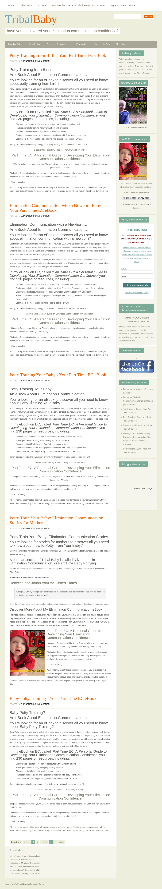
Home (11, 5)
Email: (123, 277)
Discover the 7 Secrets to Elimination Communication (78, 5)
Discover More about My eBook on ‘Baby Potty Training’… (60, 789)
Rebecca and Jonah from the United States (43, 583)
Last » (61, 842)
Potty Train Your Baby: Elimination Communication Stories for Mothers (56, 520)
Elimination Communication (58, 44)
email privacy (143, 293)
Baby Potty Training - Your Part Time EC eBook (53, 698)
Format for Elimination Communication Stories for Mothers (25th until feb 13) (138, 401)
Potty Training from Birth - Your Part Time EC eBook (58, 55)
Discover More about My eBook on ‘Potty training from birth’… (60, 150)
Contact (42, 5)
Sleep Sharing (122, 44)
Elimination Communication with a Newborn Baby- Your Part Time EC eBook (56, 208)
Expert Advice (82, 44)
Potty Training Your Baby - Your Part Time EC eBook (58, 374)
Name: (124, 268)
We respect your (131, 293)
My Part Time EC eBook (124, 5)
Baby (45, 19)
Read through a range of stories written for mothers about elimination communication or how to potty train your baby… (60, 604)
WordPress (18, 884)
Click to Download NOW (137, 127)
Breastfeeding (34, 44)
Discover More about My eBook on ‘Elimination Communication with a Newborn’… (60, 314)
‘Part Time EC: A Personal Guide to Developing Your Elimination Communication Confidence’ (60, 157)
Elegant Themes (38, 884)
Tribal (19, 19)
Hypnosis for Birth (102, 44)
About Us (26, 5)
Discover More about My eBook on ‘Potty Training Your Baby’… (60, 462)
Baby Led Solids (15, 44)
